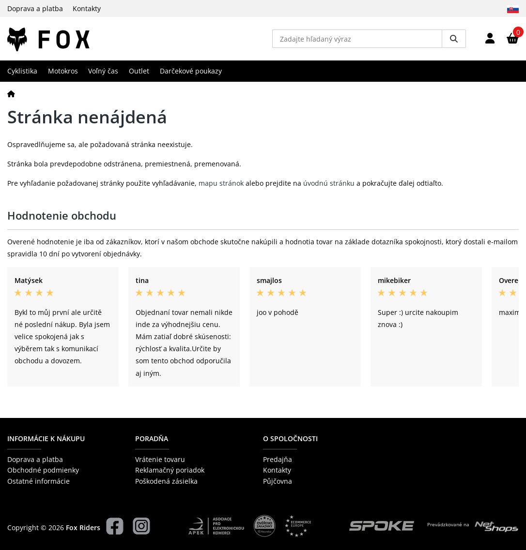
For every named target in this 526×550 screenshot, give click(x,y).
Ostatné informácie (38, 481)
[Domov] (11, 93)
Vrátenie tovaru (160, 459)
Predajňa (277, 459)
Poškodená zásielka (166, 481)
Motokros (63, 70)
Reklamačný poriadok (169, 470)
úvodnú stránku (329, 183)
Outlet (139, 70)
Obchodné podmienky (43, 470)
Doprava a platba (35, 8)
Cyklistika (22, 70)
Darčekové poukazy (191, 70)
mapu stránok (221, 183)
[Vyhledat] (454, 39)
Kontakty (87, 8)
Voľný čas (103, 70)
